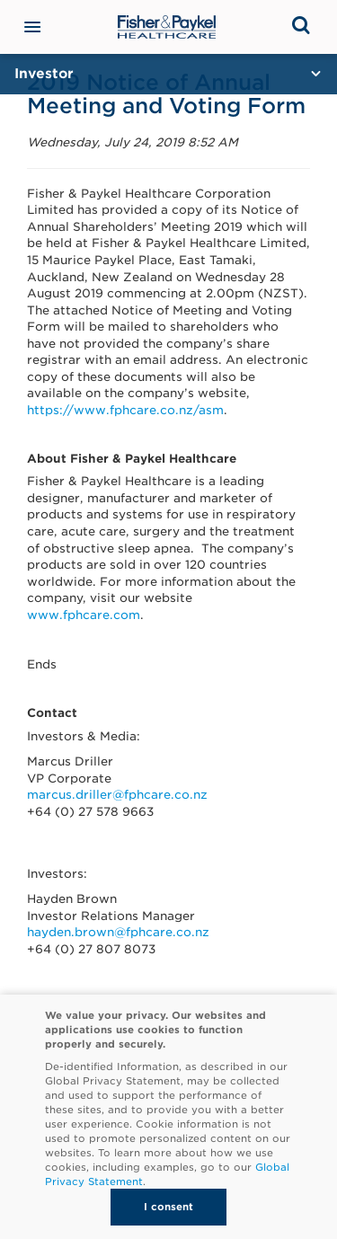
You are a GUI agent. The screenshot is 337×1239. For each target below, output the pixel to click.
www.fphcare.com (83, 615)
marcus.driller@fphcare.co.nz (117, 794)
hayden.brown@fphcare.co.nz (118, 932)
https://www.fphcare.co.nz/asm (125, 410)
